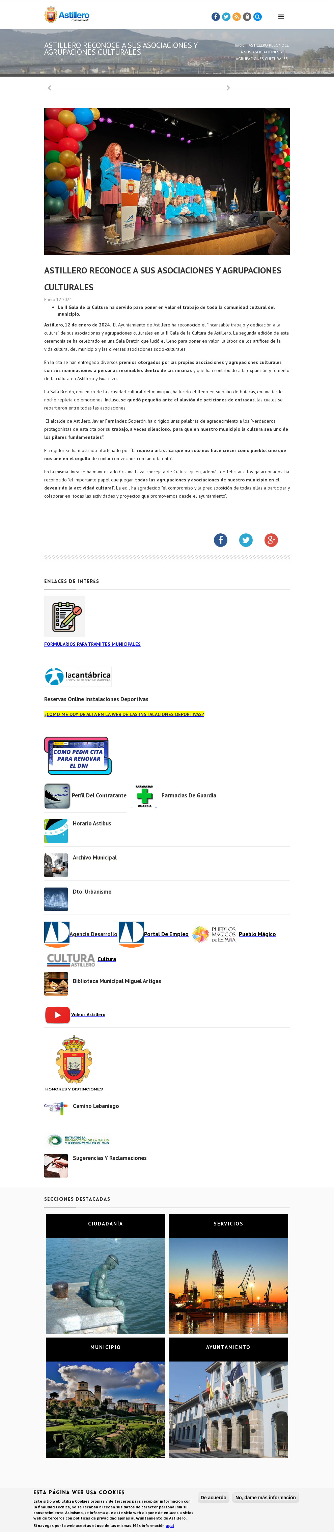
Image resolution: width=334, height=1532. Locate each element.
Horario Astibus (92, 823)
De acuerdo (213, 1497)
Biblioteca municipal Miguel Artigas (117, 981)
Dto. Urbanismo (92, 891)
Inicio (240, 45)
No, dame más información (265, 1497)
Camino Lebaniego (96, 1106)
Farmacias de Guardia (189, 795)
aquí (170, 1525)
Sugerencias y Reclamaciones (110, 1158)
